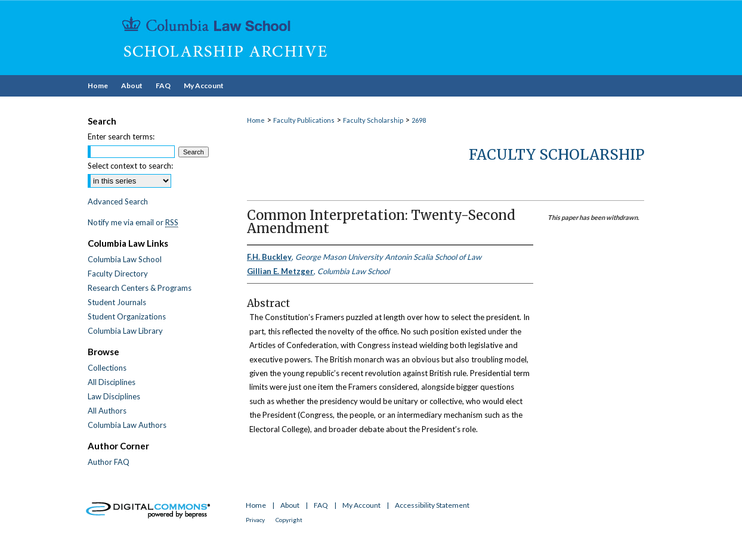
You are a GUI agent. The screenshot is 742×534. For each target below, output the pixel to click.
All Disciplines (111, 382)
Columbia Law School (125, 259)
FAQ (321, 505)
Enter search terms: (121, 136)
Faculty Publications (304, 120)
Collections (107, 367)
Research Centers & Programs (139, 288)
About (289, 505)
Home (256, 120)
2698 (419, 120)
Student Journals (117, 302)
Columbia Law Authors (127, 425)
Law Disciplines (114, 396)
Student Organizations (127, 316)
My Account (361, 505)
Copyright (289, 519)
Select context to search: (130, 165)
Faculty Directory (118, 273)
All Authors (107, 410)
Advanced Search (118, 201)
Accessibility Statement (432, 505)
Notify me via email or (133, 222)
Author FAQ (108, 462)
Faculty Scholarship (373, 120)
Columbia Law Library (125, 331)
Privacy (255, 519)
